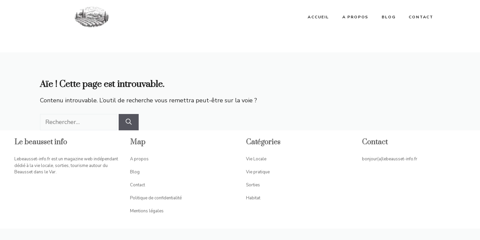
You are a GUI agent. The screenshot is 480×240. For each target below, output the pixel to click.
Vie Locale (256, 159)
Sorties (253, 185)
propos (141, 159)
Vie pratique (258, 172)
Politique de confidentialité (156, 198)
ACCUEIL (318, 17)
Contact (421, 17)
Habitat (253, 198)
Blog (388, 17)
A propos (355, 17)
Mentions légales (147, 211)
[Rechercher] (129, 122)
